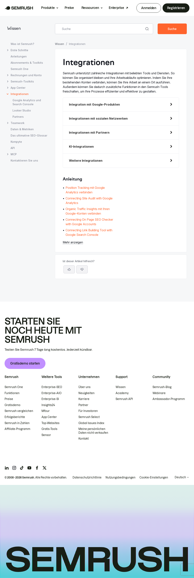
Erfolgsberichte (15, 417)
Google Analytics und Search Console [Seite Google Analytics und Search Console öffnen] (27, 102)
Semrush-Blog (162, 387)
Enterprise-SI (50, 399)
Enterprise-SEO (51, 387)
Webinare (159, 393)
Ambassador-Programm (169, 399)
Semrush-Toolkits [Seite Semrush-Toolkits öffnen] (22, 81)
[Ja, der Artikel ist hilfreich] (69, 269)
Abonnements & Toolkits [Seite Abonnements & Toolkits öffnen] (27, 62)
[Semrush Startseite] (19, 8)
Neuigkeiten (86, 393)
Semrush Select (89, 417)
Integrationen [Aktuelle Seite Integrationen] (20, 94)
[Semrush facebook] (37, 468)
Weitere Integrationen (85, 160)
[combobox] (99, 29)
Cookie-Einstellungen (153, 477)
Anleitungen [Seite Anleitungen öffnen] (19, 56)
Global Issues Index (91, 423)
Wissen (14, 28)
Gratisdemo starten (25, 363)
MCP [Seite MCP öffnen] (14, 154)
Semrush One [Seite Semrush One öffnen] (19, 69)
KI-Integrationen (81, 146)
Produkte (48, 7)
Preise (69, 7)
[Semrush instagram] (14, 468)
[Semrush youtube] (29, 468)
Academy (122, 393)
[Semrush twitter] (44, 468)
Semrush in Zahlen (17, 423)
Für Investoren (88, 411)
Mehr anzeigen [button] (73, 242)
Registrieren (176, 8)
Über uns (84, 387)
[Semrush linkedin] (6, 468)
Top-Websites (50, 423)
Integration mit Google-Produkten (94, 104)
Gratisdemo (12, 405)
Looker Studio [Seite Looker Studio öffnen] (22, 110)
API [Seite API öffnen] (13, 148)
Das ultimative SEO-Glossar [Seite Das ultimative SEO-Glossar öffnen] (29, 135)
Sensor (46, 435)
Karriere (83, 399)
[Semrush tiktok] (22, 468)
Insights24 (48, 405)
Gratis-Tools (49, 429)
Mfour (45, 411)
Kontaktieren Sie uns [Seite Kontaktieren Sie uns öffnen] (24, 160)
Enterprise (116, 7)
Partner (83, 405)
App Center (49, 417)
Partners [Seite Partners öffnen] (18, 116)
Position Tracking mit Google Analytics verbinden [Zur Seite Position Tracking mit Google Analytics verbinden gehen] (85, 190)
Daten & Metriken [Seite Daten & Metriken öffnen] (22, 129)
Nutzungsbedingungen (120, 477)
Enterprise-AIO (51, 393)
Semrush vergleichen (19, 411)
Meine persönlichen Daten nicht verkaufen (93, 430)
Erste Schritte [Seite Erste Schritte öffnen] (19, 50)
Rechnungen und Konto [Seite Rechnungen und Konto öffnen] (26, 75)
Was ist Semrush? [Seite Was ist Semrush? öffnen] (22, 43)
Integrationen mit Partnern (89, 132)
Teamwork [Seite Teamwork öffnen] (17, 123)
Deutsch (180, 477)
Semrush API (124, 399)
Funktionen (12, 393)
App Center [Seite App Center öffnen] (18, 88)
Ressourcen (90, 7)
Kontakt (83, 438)
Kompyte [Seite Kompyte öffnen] (16, 141)
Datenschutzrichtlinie (87, 477)
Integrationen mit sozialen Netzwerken (98, 118)
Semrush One (14, 387)
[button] (82, 269)
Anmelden (148, 8)
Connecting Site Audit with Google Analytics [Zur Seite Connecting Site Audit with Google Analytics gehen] (89, 200)
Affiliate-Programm (17, 429)
